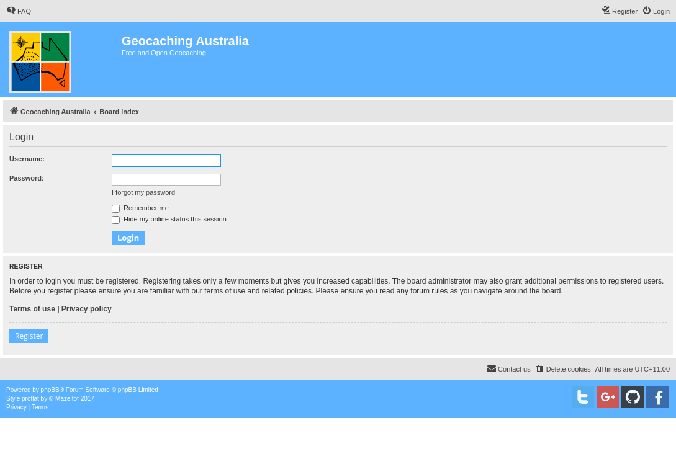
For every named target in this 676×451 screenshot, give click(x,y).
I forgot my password (143, 192)
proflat (30, 398)
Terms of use (32, 309)
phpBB (50, 389)
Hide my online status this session (169, 219)
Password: (26, 178)
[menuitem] (18, 11)
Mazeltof (67, 398)
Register (29, 336)
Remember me (140, 208)
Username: (27, 159)
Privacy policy (86, 309)
